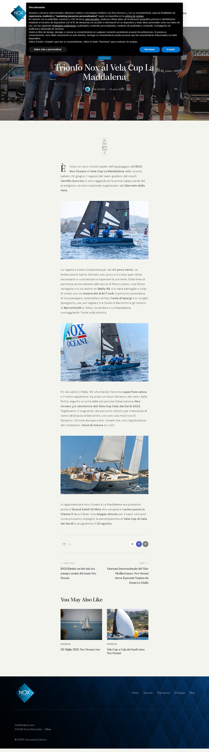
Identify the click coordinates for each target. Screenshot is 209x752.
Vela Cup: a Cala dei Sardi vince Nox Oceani (127, 654)
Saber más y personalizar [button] (48, 49)
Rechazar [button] (150, 49)
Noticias (66, 646)
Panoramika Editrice (36, 743)
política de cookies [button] (134, 16)
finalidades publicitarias (64, 25)
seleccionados (92, 19)
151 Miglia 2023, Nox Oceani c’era (77, 654)
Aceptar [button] (171, 49)
